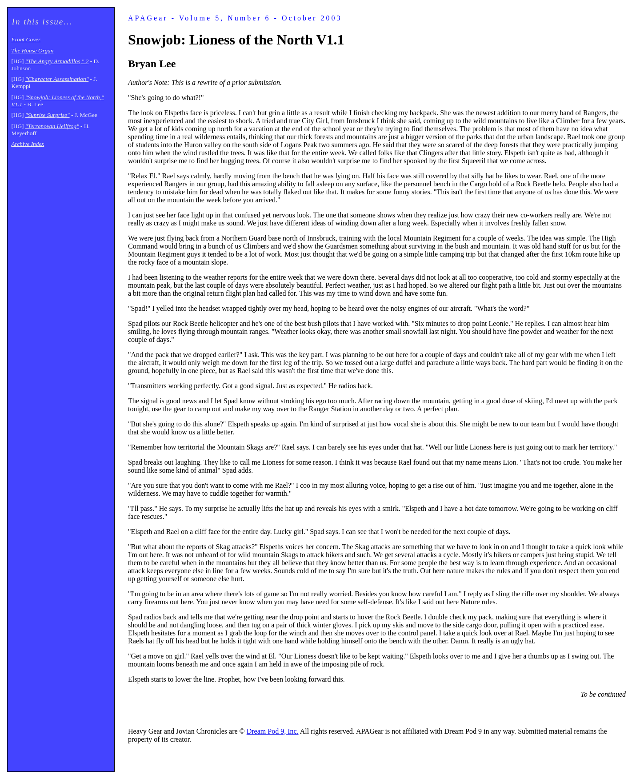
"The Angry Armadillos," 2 (57, 61)
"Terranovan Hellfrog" (52, 126)
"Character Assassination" (56, 79)
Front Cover (25, 39)
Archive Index (27, 144)
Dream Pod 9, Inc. (273, 731)
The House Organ (32, 50)
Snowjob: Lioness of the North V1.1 (236, 40)
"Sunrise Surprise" (47, 115)
